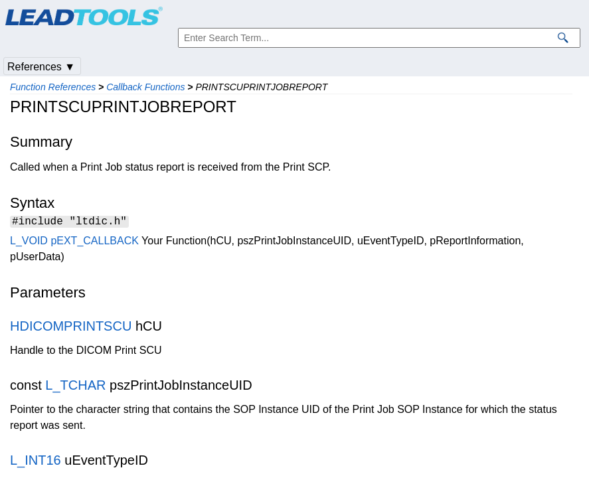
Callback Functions (145, 87)
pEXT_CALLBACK (94, 242)
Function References (53, 87)
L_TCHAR (75, 387)
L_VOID (29, 242)
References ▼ (41, 66)
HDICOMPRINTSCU (70, 328)
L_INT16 (35, 462)
